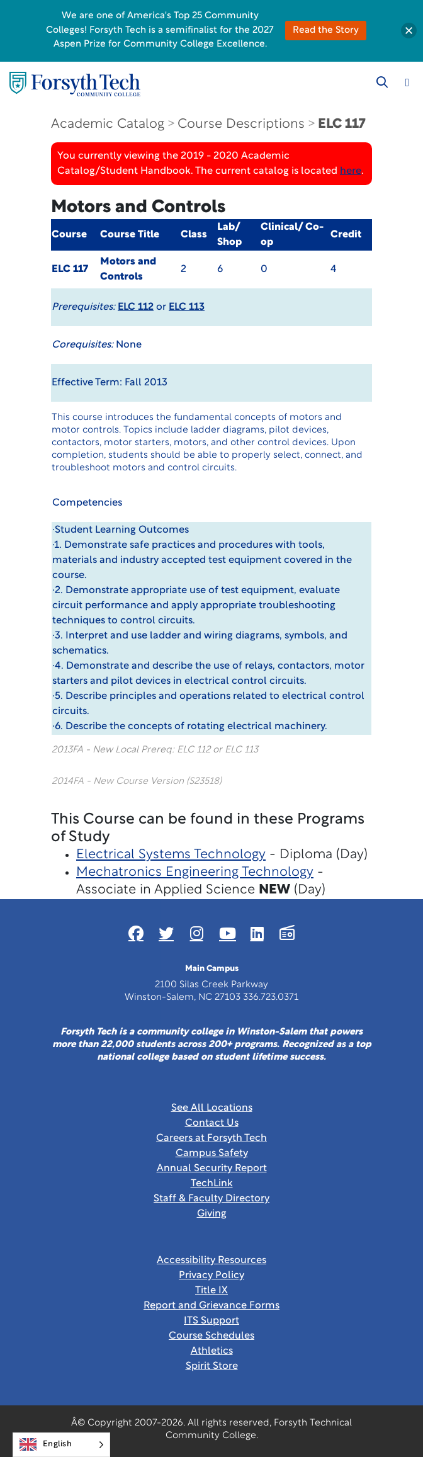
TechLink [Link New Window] (212, 1184)
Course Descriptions (241, 124)
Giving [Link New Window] (212, 1214)
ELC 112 (136, 307)
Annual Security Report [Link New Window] (212, 1169)
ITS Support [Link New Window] (211, 1321)
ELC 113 (187, 307)
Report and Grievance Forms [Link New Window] (211, 1306)
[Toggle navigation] (407, 82)
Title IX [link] (211, 1291)
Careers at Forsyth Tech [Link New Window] (211, 1138)
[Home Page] (74, 84)
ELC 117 (341, 124)
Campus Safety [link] (212, 1153)
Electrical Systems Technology (171, 854)
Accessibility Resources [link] (211, 1261)
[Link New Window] (136, 933)
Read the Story (326, 30)
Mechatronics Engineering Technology (194, 872)
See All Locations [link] (211, 1108)
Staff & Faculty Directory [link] (211, 1199)
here (350, 171)
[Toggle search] (382, 82)
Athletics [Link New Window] (212, 1351)
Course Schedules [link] (211, 1336)
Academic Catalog (107, 124)
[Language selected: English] (61, 1444)
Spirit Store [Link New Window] (212, 1366)
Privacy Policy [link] (211, 1276)
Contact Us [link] (212, 1123)
